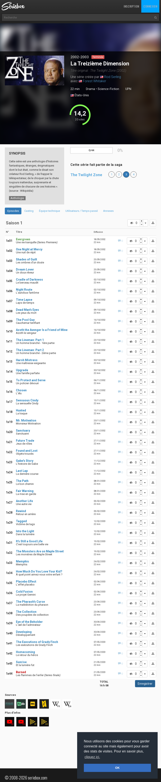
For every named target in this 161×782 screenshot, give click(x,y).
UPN (128, 89)
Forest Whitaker (94, 81)
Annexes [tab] (108, 210)
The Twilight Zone (86, 175)
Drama (90, 89)
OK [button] (117, 767)
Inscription (131, 6)
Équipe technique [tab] (49, 210)
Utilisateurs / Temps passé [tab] (81, 210)
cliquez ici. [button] (92, 757)
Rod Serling (112, 77)
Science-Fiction (108, 89)
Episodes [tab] (13, 210)
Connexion (150, 6)
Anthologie (17, 198)
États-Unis (79, 95)
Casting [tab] (29, 210)
